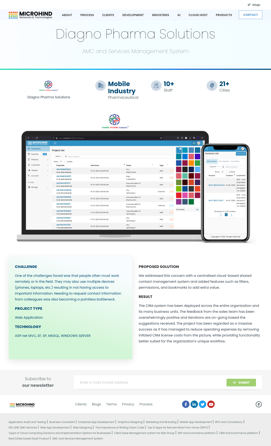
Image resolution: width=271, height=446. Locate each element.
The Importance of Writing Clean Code (119, 427)
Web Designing (82, 427)
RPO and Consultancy (229, 422)
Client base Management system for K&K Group (144, 433)
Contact (250, 15)
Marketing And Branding (161, 422)
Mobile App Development (196, 422)
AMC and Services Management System (77, 438)
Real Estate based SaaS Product (29, 438)
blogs (256, 5)
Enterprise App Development (96, 422)
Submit (244, 382)
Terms (111, 404)
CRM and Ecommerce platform (238, 433)
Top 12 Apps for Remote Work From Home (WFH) (177, 427)
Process (146, 404)
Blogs (96, 404)
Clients (81, 404)
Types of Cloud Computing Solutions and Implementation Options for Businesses (60, 433)
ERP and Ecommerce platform (197, 433)
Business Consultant (62, 422)
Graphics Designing (130, 422)
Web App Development (55, 427)
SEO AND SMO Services (23, 427)
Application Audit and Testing (27, 422)
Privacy (128, 404)
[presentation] (224, 384)
